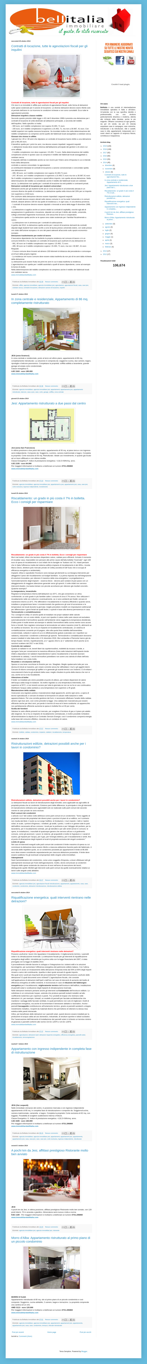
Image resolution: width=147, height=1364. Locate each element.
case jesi (85, 285)
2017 (105, 153)
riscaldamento (57, 732)
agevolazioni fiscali (71, 285)
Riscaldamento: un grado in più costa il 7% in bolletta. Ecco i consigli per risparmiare (48, 500)
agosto (108, 227)
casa (80, 285)
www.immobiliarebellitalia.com (23, 275)
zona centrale (59, 392)
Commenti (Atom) (25, 1336)
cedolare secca (17, 287)
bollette (21, 732)
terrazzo (45, 1325)
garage (46, 392)
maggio (108, 237)
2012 (105, 254)
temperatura (67, 732)
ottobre (108, 172)
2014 (105, 163)
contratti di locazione (30, 287)
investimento (43, 487)
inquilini (62, 287)
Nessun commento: (52, 282)
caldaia (27, 732)
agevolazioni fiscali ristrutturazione (48, 883)
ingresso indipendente (30, 487)
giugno (108, 234)
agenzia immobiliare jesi (46, 285)
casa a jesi (30, 392)
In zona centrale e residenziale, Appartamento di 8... (116, 181)
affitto (21, 285)
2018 (105, 149)
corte (41, 392)
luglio (107, 230)
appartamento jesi (66, 389)
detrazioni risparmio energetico (49, 1035)
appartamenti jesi (66, 1136)
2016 (105, 156)
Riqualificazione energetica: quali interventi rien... (117, 202)
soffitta (51, 392)
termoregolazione (28, 1037)
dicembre (109, 165)
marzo (107, 244)
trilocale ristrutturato (55, 1325)
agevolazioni (59, 285)
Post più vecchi (85, 1332)
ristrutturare (78, 1139)
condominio (34, 732)
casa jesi (32, 1139)
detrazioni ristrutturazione (37, 886)
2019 (105, 146)
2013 (105, 251)
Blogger (84, 1351)
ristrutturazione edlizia (54, 886)
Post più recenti (18, 1332)
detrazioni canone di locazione (48, 287)
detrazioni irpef (34, 1035)
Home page (51, 1332)
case (36, 392)
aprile (107, 240)
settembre (109, 224)
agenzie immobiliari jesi (44, 1230)
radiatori (48, 732)
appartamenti (55, 389)
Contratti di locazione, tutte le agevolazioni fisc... (116, 176)
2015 (105, 159)
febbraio (108, 247)
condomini (15, 886)
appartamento (75, 883)
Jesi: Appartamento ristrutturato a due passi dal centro (48, 403)
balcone (23, 392)
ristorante (56, 1230)
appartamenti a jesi (57, 484)
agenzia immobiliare (30, 285)
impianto (42, 732)
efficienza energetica (68, 1035)
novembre (109, 169)
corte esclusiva (17, 487)
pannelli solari (80, 1035)
